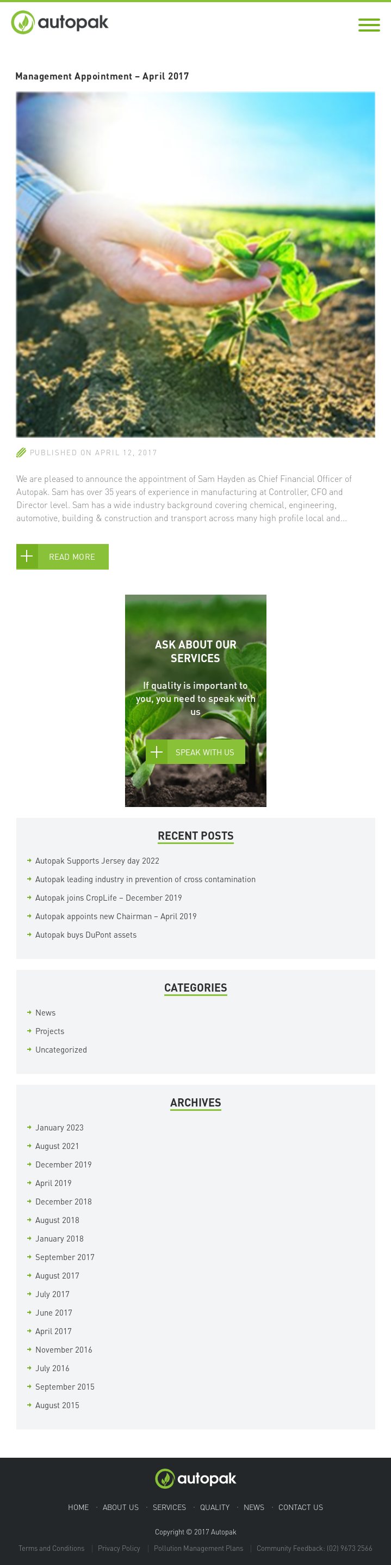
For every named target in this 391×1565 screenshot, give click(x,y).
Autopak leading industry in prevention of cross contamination (145, 878)
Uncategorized (61, 1049)
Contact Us (300, 1507)
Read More (72, 556)
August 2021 (57, 1145)
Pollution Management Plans (198, 1547)
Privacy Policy (119, 1547)
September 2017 (65, 1256)
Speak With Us (205, 752)
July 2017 (52, 1293)
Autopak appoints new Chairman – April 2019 (116, 915)
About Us (121, 1507)
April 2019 (53, 1182)
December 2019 (63, 1164)
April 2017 (53, 1330)
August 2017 (57, 1275)
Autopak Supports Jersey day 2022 (97, 860)
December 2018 (63, 1201)
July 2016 (52, 1367)
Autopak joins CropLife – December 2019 (108, 897)
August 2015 (57, 1404)
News (45, 1012)
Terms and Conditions (51, 1547)
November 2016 (63, 1349)
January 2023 (59, 1127)
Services (169, 1507)
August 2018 (57, 1219)
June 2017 (53, 1312)
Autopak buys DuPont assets (85, 934)
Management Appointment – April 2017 (102, 76)
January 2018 (59, 1238)
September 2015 (65, 1386)
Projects (49, 1030)
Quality (214, 1507)
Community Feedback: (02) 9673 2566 (315, 1547)
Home (78, 1507)
